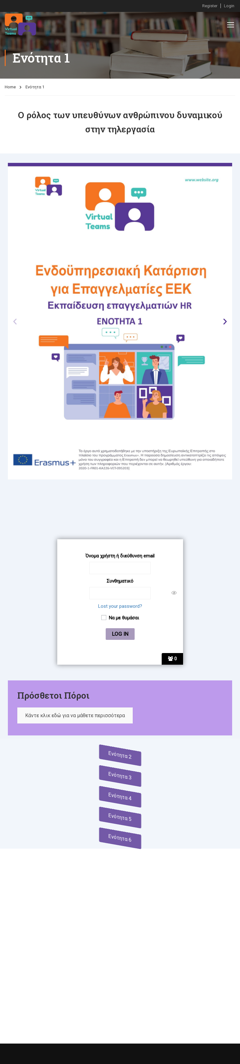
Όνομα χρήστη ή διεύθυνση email (120, 556)
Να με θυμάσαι (120, 618)
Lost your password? (120, 606)
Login (229, 5)
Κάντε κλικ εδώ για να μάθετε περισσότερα (75, 715)
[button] (15, 321)
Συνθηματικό (120, 581)
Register (209, 5)
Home (10, 87)
